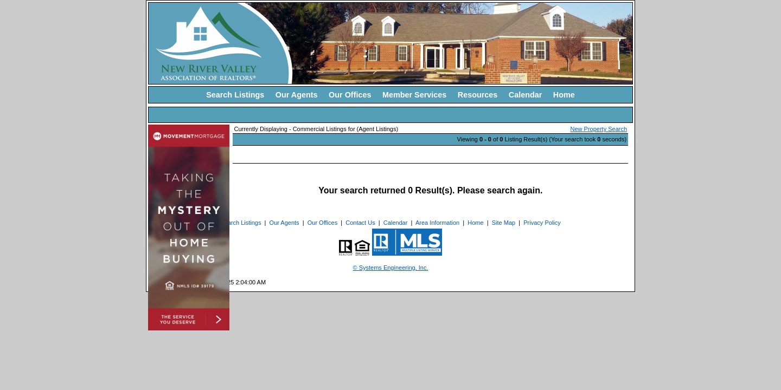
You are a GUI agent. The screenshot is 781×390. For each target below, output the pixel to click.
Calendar (525, 94)
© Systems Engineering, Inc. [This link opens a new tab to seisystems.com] (390, 267)
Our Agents (297, 94)
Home (564, 94)
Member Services (414, 94)
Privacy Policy (541, 222)
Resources (478, 94)
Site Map (503, 222)
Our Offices (350, 94)
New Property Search (599, 129)
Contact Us (360, 222)
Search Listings (235, 94)
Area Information (437, 222)
